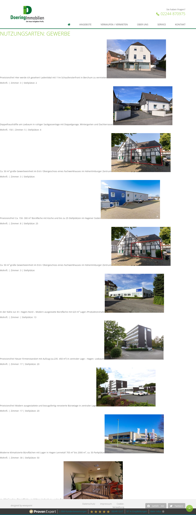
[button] (155, 506)
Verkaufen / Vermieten (114, 24)
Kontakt (180, 24)
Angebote (85, 24)
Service (161, 24)
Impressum (106, 503)
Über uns (142, 24)
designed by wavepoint (21, 505)
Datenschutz (88, 503)
